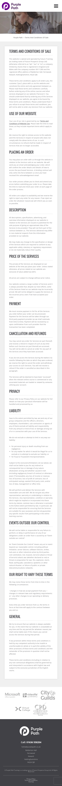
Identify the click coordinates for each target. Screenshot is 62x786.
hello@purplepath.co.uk (31, 747)
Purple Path (18, 37)
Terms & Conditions (31, 780)
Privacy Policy (31, 779)
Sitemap (31, 782)
